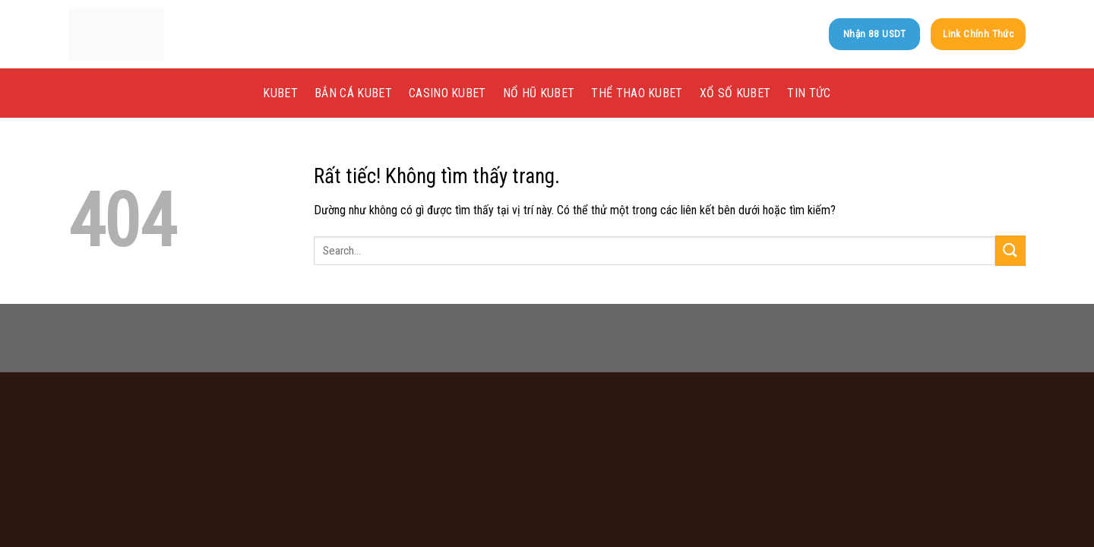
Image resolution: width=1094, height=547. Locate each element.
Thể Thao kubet (636, 93)
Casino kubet (447, 93)
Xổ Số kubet (735, 93)
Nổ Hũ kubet (539, 93)
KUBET (280, 93)
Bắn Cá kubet (353, 93)
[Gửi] (1010, 250)
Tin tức (808, 93)
